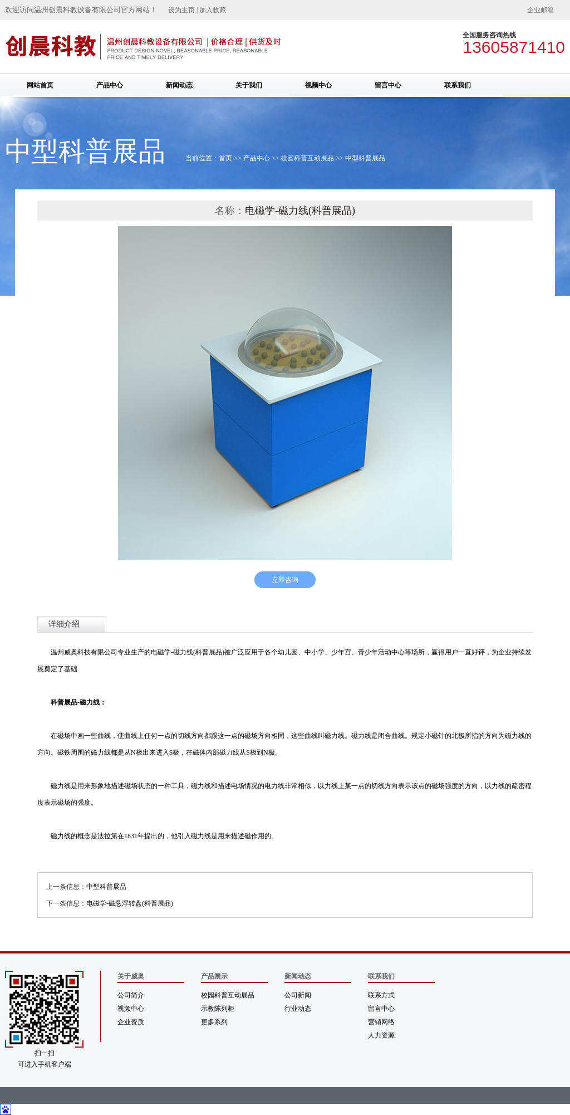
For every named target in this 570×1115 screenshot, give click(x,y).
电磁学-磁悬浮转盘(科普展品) (129, 903)
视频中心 (318, 85)
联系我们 (457, 85)
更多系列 (214, 1022)
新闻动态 (179, 85)
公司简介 (130, 995)
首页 (225, 158)
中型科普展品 (365, 158)
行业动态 (297, 1009)
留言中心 (388, 85)
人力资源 (381, 1035)
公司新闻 (297, 995)
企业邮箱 (540, 10)
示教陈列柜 (217, 1009)
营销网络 (381, 1022)
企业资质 (130, 1022)
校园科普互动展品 (307, 158)
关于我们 (248, 85)
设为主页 (181, 10)
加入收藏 (212, 10)
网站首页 (40, 85)
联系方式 (381, 995)
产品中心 (109, 85)
